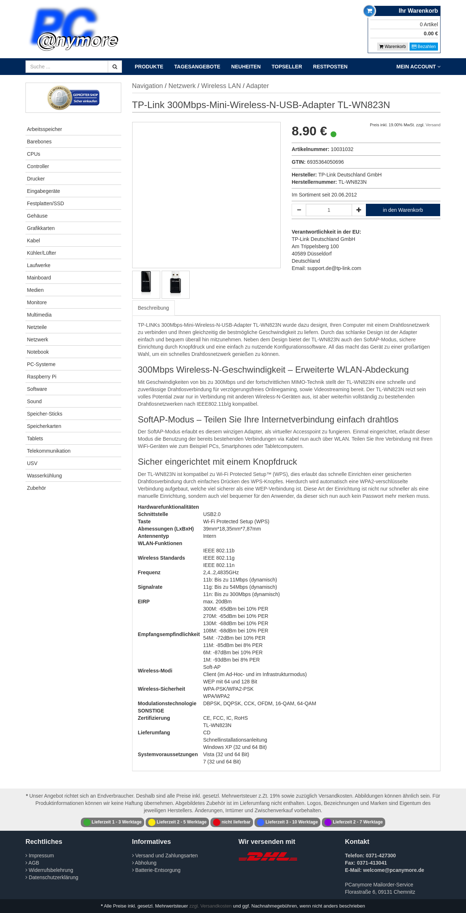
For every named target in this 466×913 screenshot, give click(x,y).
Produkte (149, 67)
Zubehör (36, 488)
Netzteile (37, 327)
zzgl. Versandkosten (210, 906)
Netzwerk (37, 339)
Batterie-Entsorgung (156, 870)
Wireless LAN (221, 86)
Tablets (35, 438)
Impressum (39, 855)
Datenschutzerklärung (51, 877)
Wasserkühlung (44, 476)
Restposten (330, 67)
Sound (34, 401)
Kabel (33, 240)
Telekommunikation (49, 451)
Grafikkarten (41, 228)
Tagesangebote (197, 67)
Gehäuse (37, 216)
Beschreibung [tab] (153, 308)
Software (37, 389)
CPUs (33, 154)
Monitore (37, 302)
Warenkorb (392, 46)
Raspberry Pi (41, 377)
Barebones (39, 141)
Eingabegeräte (43, 191)
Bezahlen (424, 46)
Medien (35, 290)
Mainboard (39, 278)
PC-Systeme (41, 364)
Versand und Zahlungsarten (165, 855)
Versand (433, 125)
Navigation (147, 86)
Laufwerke (39, 265)
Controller (38, 166)
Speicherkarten (44, 426)
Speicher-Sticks (44, 414)
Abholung (144, 863)
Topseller (287, 67)
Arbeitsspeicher (44, 129)
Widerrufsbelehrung (49, 870)
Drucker (36, 179)
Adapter (257, 86)
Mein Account (418, 67)
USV (32, 463)
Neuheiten (246, 67)
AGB (32, 863)
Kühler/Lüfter (41, 253)
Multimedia (39, 315)
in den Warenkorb (403, 210)
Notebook (38, 352)
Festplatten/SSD (45, 203)
